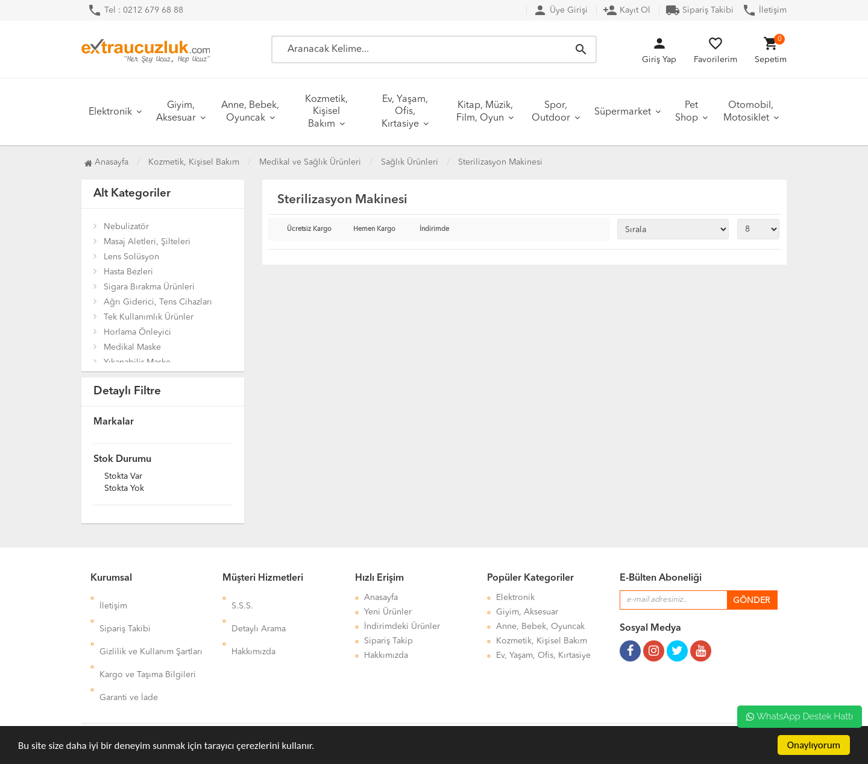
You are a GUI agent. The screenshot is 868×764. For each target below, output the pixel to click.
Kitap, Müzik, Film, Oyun (484, 112)
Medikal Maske (132, 347)
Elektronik (110, 112)
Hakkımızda (253, 626)
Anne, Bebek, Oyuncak (250, 112)
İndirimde (434, 229)
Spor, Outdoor (551, 112)
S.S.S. (242, 597)
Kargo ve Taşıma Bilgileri (147, 641)
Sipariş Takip (388, 641)
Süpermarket (622, 112)
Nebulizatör (126, 227)
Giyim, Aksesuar (176, 112)
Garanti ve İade (128, 655)
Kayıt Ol (626, 10)
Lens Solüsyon (131, 257)
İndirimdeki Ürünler (402, 626)
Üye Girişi (560, 10)
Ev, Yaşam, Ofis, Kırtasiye (405, 112)
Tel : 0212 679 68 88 (135, 10)
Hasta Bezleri (128, 272)
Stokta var (123, 477)
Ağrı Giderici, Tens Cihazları (158, 302)
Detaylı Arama (258, 612)
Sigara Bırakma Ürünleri (149, 287)
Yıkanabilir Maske (137, 362)
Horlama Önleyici (137, 332)
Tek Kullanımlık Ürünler (148, 317)
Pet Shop (686, 112)
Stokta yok (124, 489)
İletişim (764, 10)
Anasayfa (106, 162)
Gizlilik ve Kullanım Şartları (151, 626)
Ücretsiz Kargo (309, 229)
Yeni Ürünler (388, 612)
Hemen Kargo (374, 229)
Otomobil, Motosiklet (748, 112)
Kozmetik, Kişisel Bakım (326, 112)
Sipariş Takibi (699, 10)
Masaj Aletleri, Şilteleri (147, 242)
